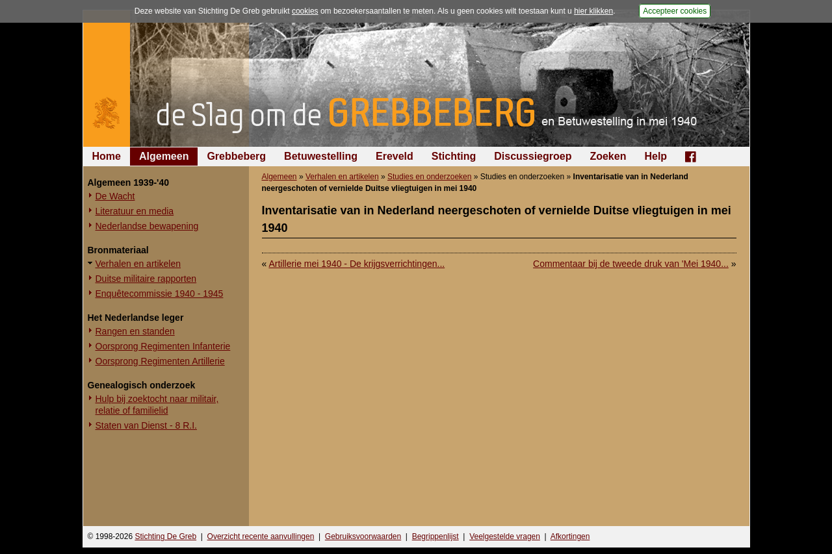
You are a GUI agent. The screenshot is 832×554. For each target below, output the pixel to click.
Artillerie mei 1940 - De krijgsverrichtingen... (356, 263)
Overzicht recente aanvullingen (261, 536)
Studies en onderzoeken (429, 176)
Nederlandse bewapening (147, 226)
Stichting (454, 156)
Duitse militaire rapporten (146, 278)
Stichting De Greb (165, 536)
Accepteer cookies (675, 11)
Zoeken (608, 156)
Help (655, 156)
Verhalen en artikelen (138, 263)
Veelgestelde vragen (504, 536)
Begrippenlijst (435, 536)
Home (106, 156)
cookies (305, 11)
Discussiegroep (532, 156)
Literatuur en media (135, 211)
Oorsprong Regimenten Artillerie (160, 361)
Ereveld (394, 156)
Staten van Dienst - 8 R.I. (146, 425)
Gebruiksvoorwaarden (363, 536)
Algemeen (163, 156)
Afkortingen (570, 536)
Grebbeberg (236, 156)
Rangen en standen (135, 331)
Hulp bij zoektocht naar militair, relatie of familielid (157, 405)
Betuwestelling (321, 156)
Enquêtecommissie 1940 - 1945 (160, 293)
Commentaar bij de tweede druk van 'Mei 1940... (631, 263)
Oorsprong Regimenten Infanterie (163, 346)
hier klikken (593, 11)
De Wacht (115, 196)
